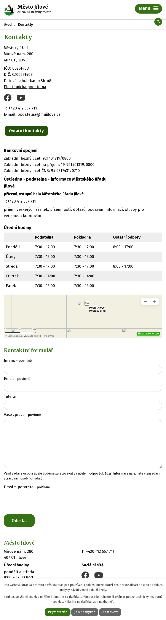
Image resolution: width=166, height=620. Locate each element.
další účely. (99, 590)
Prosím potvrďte (27, 487)
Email (17, 378)
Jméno (18, 360)
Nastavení (110, 612)
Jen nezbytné (84, 612)
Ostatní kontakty (26, 130)
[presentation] (35, 501)
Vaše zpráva (22, 414)
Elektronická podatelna (25, 86)
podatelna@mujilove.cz (39, 114)
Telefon (11, 396)
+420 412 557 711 (23, 108)
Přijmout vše (57, 612)
